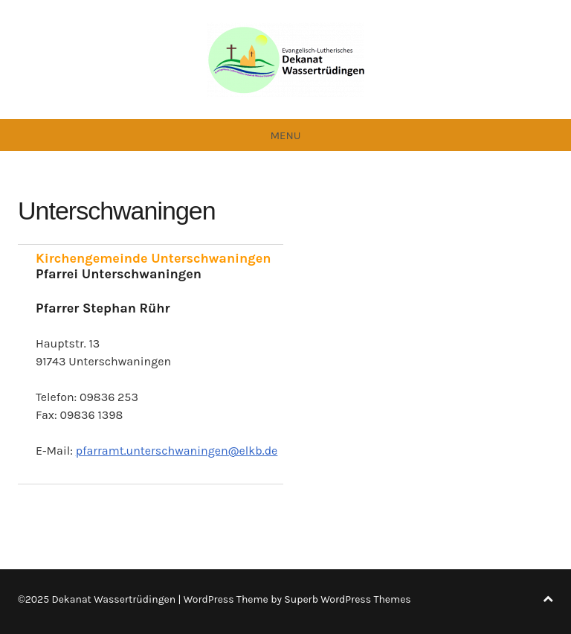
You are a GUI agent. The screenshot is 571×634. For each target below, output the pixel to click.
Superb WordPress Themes (347, 599)
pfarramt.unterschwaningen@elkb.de (177, 451)
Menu (285, 135)
